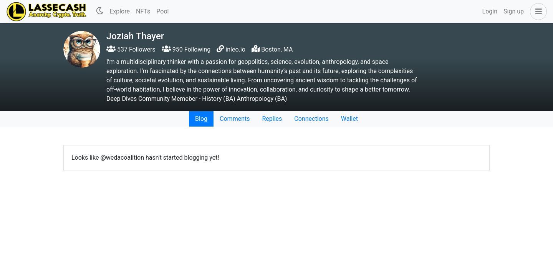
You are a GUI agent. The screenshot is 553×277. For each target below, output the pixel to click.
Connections (311, 118)
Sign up (513, 11)
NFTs (143, 11)
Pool (162, 11)
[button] (537, 11)
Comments (235, 118)
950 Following (186, 49)
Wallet (349, 118)
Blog (201, 118)
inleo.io (235, 49)
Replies (272, 118)
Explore (119, 11)
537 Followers (131, 49)
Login (489, 11)
